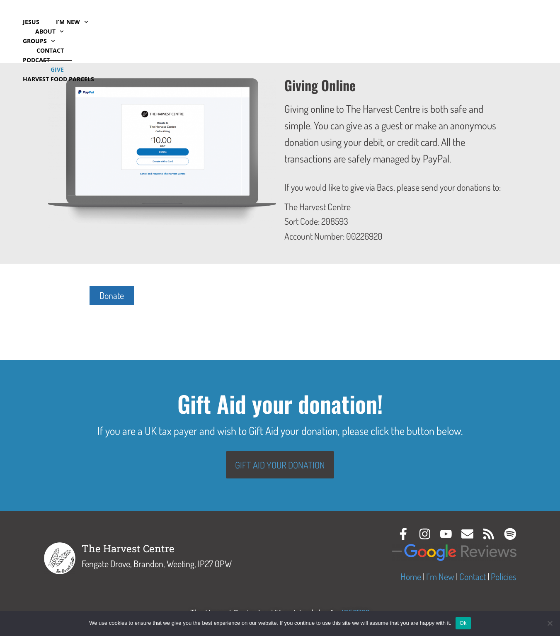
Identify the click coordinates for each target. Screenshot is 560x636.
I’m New (72, 22)
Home (410, 577)
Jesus (31, 22)
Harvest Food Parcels (58, 41)
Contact (493, 31)
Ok (463, 623)
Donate (111, 295)
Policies (503, 577)
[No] (549, 623)
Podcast (167, 22)
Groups (121, 22)
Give (530, 31)
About (449, 31)
